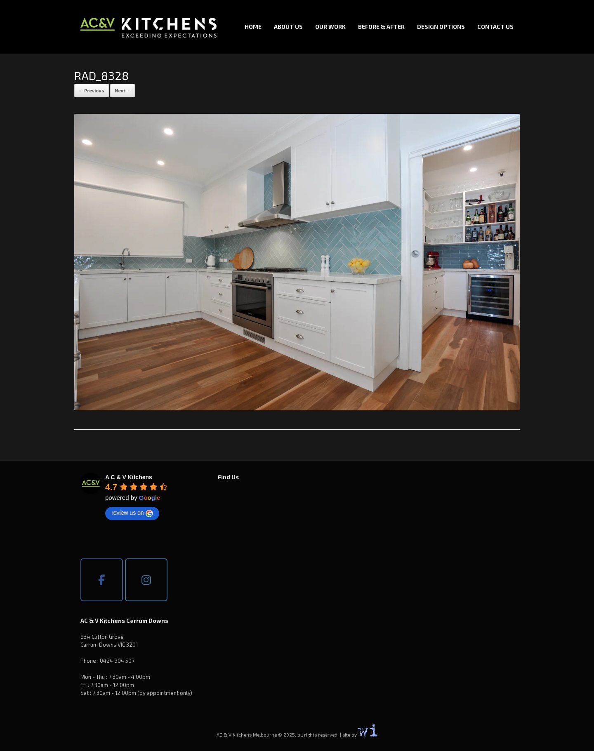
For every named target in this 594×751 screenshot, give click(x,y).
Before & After (381, 26)
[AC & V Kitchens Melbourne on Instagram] (146, 579)
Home (253, 26)
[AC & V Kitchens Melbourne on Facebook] (101, 579)
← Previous (91, 90)
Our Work (330, 26)
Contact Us (495, 26)
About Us (288, 26)
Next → (122, 90)
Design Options (441, 26)
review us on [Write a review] (132, 513)
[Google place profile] (128, 477)
